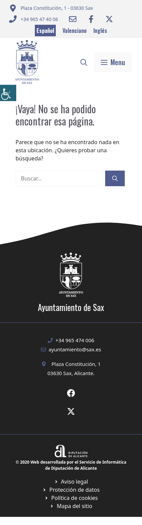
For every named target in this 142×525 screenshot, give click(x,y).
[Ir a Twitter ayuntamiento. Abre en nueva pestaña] (109, 19)
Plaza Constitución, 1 (76, 364)
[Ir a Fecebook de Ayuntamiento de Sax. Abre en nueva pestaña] (71, 393)
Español (45, 30)
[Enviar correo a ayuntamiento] (51, 8)
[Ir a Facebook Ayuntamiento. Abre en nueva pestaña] (91, 19)
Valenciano (75, 30)
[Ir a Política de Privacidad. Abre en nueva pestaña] (71, 482)
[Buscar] (115, 178)
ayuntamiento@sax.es (75, 349)
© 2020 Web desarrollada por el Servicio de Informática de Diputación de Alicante (71, 465)
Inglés (100, 30)
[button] (84, 62)
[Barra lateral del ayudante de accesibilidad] (8, 93)
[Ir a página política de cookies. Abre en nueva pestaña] (70, 490)
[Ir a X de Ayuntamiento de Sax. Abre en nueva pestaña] (71, 411)
